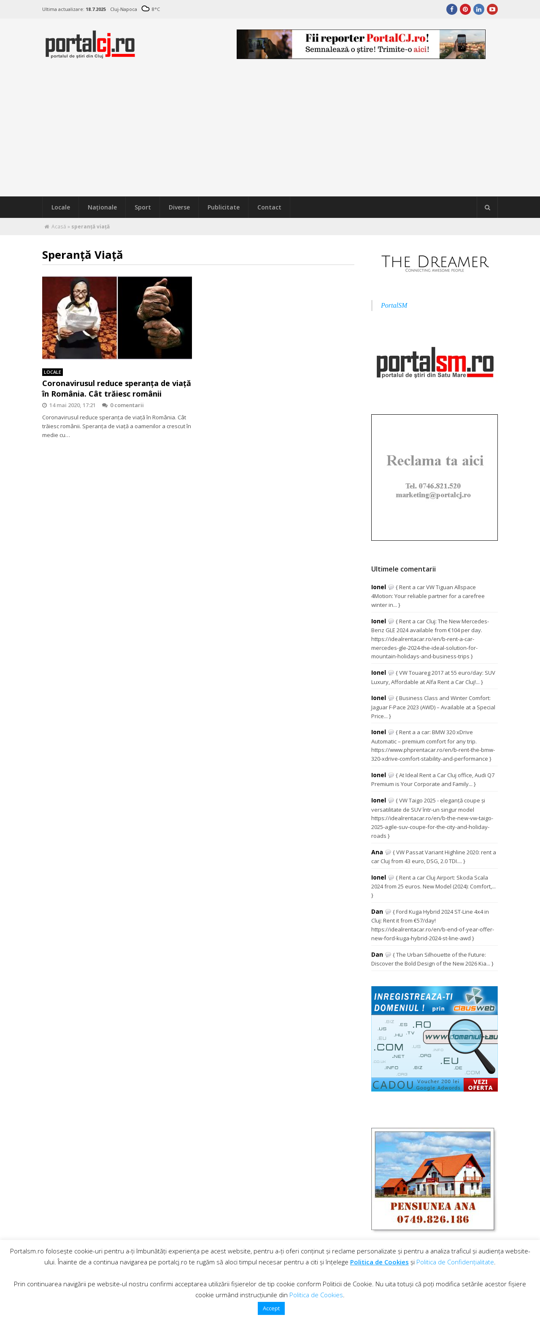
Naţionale (102, 207)
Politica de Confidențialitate (455, 1262)
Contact (269, 207)
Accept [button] (271, 1308)
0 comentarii (123, 405)
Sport (143, 207)
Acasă (58, 226)
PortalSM (394, 305)
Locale (60, 207)
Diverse (179, 207)
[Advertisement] (270, 133)
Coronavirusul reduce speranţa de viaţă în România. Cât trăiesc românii (116, 388)
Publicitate (224, 207)
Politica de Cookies (379, 1262)
